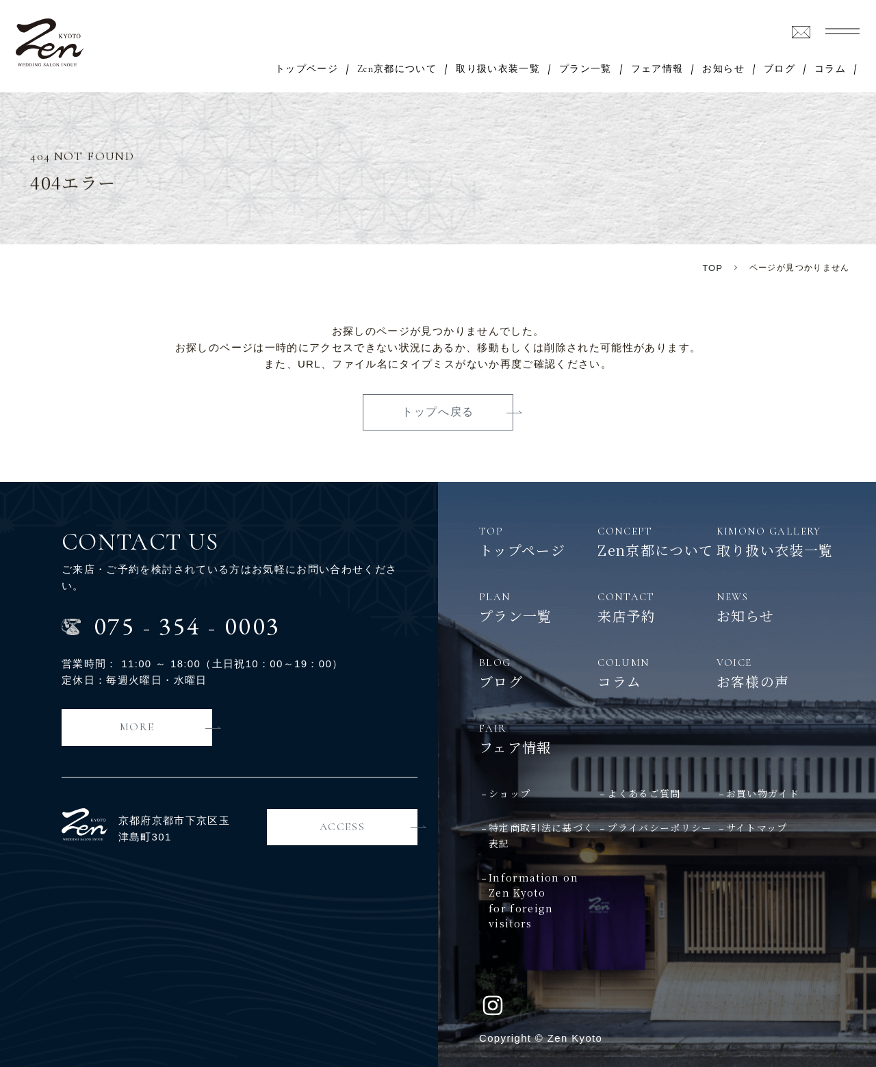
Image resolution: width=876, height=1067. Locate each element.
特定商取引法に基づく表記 (541, 835)
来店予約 (656, 607)
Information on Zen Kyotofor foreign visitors (533, 900)
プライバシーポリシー (659, 827)
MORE (137, 727)
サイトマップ (757, 827)
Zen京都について (397, 69)
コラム (830, 69)
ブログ (779, 69)
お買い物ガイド (762, 793)
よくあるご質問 (643, 793)
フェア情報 (657, 69)
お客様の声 (776, 672)
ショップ (509, 793)
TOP (713, 268)
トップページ (306, 69)
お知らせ (723, 69)
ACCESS (342, 827)
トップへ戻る (438, 411)
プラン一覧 (585, 69)
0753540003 (187, 626)
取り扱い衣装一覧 (498, 69)
